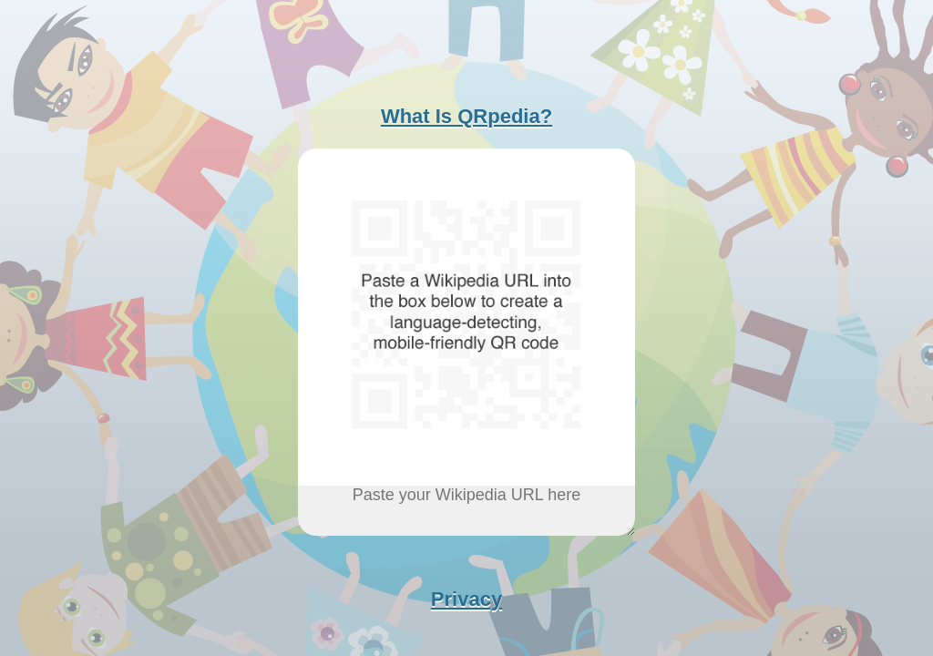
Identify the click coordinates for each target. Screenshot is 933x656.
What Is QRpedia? (466, 116)
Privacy (466, 599)
